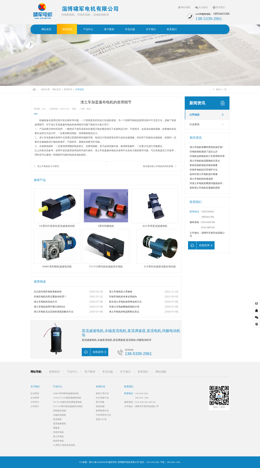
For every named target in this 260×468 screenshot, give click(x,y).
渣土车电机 (58, 436)
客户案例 (90, 371)
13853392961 (207, 211)
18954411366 (207, 217)
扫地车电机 (58, 432)
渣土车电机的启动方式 (45, 302)
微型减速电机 (83, 129)
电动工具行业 (102, 393)
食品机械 (100, 406)
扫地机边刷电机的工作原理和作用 (207, 156)
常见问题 (107, 371)
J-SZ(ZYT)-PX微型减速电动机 (67, 397)
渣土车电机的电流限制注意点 (124, 311)
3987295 (152, 402)
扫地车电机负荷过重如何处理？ (50, 296)
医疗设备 (100, 402)
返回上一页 (220, 89)
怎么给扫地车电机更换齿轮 (48, 291)
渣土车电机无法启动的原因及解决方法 (53, 311)
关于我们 (125, 371)
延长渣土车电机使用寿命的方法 (125, 302)
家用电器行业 (102, 410)
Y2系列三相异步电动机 (64, 445)
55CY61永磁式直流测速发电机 (67, 402)
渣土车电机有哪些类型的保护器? (206, 147)
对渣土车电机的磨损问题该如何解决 (208, 183)
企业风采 (35, 393)
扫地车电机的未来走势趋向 (123, 296)
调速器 (56, 428)
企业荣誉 (35, 397)
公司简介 (35, 406)
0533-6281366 (208, 222)
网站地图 (185, 7)
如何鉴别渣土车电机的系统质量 (158, 166)
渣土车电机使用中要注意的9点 (49, 306)
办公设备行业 (102, 397)
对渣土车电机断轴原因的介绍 (124, 306)
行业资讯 (194, 124)
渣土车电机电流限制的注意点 (205, 161)
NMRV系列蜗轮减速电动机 (66, 393)
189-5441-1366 (141, 397)
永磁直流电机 (59, 415)
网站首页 (56, 89)
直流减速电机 (59, 423)
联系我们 (220, 7)
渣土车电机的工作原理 (48, 166)
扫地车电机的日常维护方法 (204, 169)
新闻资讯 (68, 89)
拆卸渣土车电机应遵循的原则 (205, 188)
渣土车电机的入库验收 (120, 291)
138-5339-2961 (141, 393)
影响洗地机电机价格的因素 (204, 165)
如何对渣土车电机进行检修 (204, 174)
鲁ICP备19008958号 (98, 462)
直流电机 (57, 419)
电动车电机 (58, 441)
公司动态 (79, 89)
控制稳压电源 (59, 410)
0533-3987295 (208, 227)
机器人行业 (101, 419)
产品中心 (72, 371)
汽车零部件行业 (103, 415)
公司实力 (35, 402)
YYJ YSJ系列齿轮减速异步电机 (68, 406)
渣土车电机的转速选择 (201, 179)
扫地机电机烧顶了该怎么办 (204, 151)
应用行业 (100, 386)
